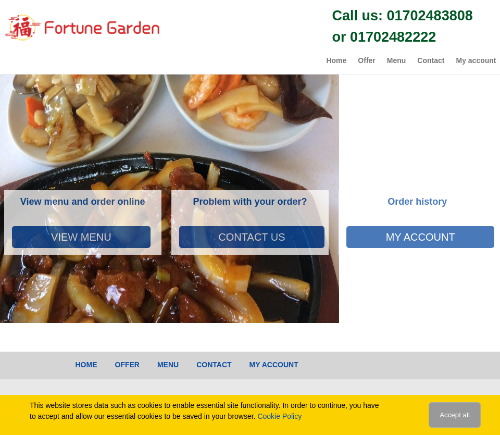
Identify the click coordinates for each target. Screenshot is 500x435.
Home (336, 60)
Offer (366, 60)
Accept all (455, 415)
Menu (396, 60)
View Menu (81, 237)
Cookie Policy (279, 416)
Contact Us (251, 237)
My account (476, 60)
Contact (430, 60)
